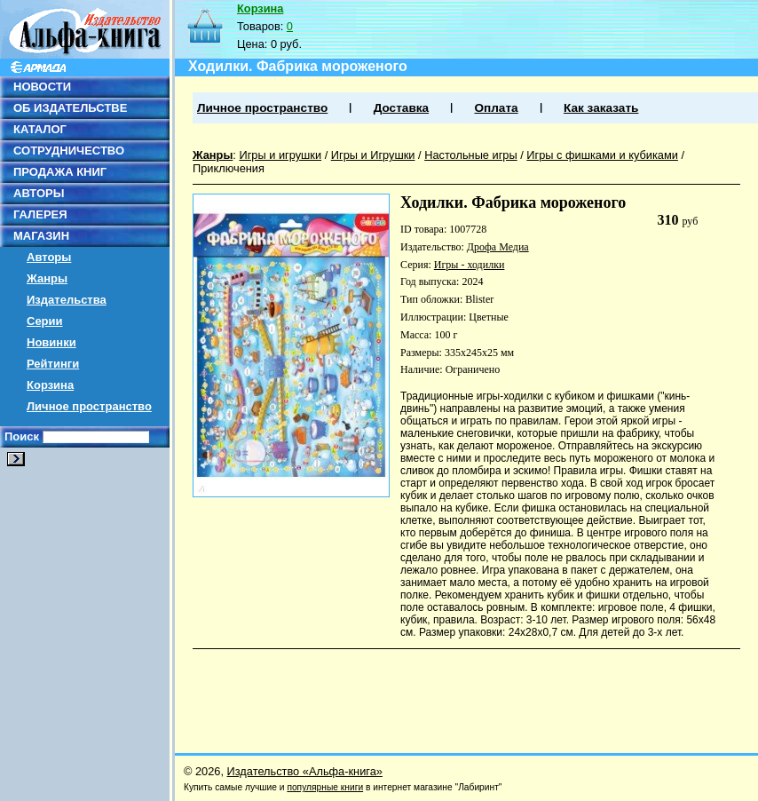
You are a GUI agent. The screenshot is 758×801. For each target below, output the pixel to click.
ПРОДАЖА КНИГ (60, 171)
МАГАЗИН (41, 235)
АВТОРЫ (38, 193)
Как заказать (601, 108)
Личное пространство (89, 406)
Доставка (401, 108)
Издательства (67, 299)
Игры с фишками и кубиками (602, 155)
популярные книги (325, 787)
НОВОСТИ (42, 86)
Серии (45, 321)
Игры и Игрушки (373, 155)
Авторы (49, 257)
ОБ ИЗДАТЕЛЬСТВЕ (70, 108)
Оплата (495, 108)
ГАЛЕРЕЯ (40, 214)
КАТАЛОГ (40, 129)
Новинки (51, 342)
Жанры (47, 278)
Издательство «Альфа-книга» (305, 771)
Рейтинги (53, 363)
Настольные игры (470, 155)
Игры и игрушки (280, 155)
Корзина (50, 385)
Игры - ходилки (469, 264)
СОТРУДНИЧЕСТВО (68, 150)
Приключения (229, 168)
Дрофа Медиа (498, 247)
